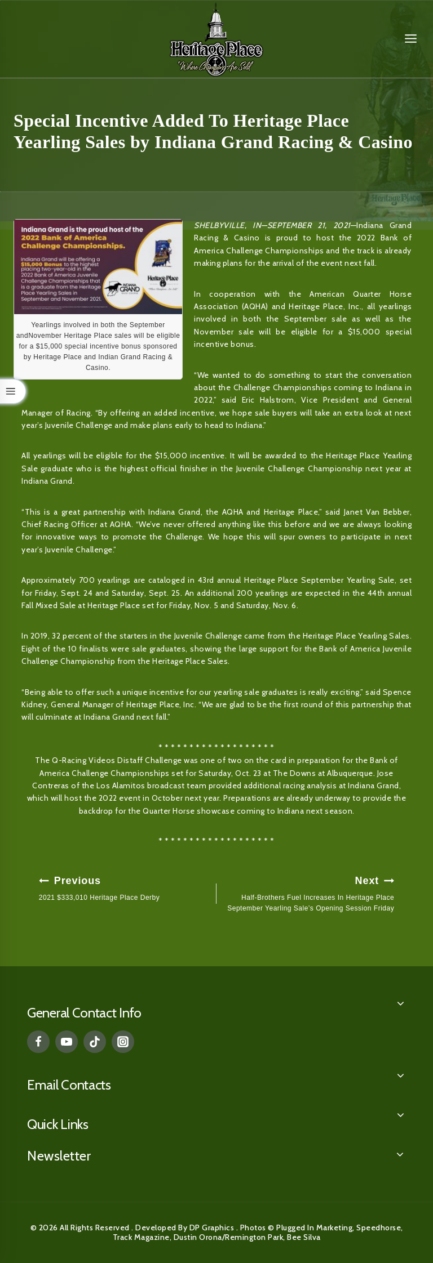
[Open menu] (410, 39)
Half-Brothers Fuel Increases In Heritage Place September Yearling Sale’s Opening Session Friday (308, 892)
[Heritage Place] (216, 39)
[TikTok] (94, 1041)
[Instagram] (123, 1041)
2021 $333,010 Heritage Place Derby (124, 887)
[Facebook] (38, 1041)
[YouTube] (66, 1041)
